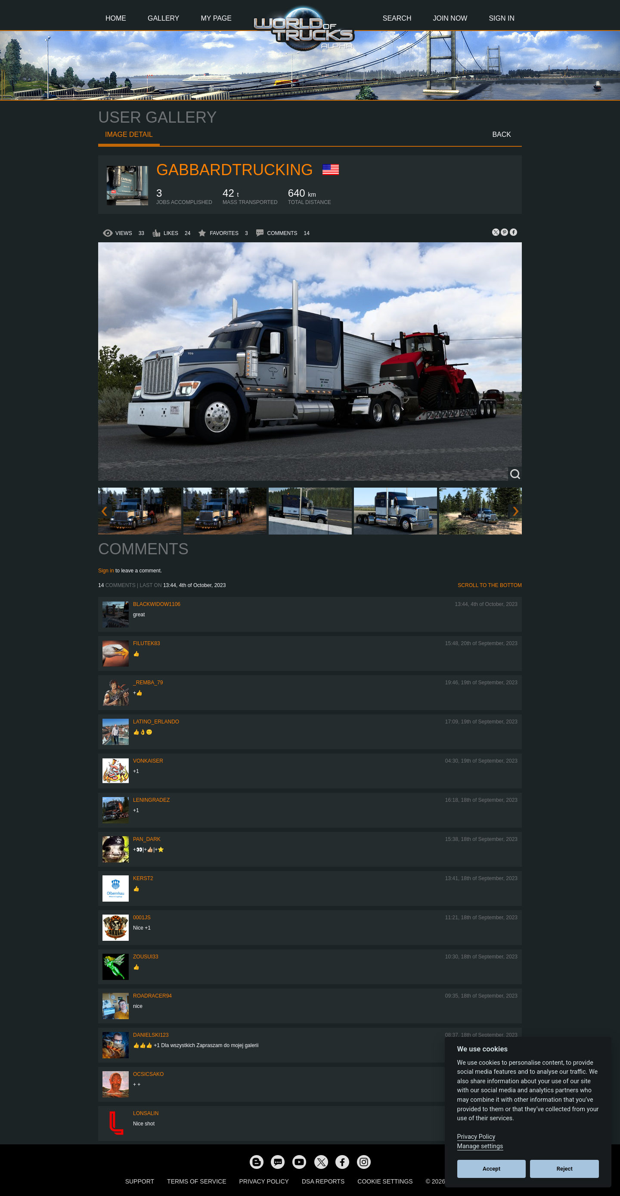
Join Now (450, 18)
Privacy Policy (264, 1181)
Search (397, 18)
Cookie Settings (384, 1181)
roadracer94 (152, 996)
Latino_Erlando (156, 722)
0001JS (142, 918)
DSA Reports (323, 1181)
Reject (565, 1168)
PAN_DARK (147, 839)
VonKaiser (148, 761)
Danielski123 (151, 1035)
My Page (216, 18)
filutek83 (146, 643)
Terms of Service (196, 1181)
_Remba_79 (148, 683)
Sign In (502, 18)
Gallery (164, 18)
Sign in (106, 571)
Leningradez (151, 800)
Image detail (129, 134)
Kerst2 (143, 878)
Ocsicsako (148, 1074)
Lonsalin (145, 1113)
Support (139, 1181)
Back (501, 134)
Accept (491, 1168)
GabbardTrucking (234, 170)
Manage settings (480, 1146)
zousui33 (145, 957)
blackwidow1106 (156, 604)
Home (115, 18)
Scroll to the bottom (490, 585)
